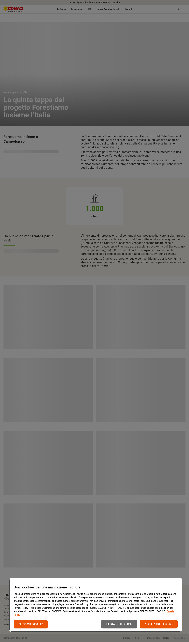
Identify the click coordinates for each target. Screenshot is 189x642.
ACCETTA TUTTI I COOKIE (159, 624)
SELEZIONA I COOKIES (31, 624)
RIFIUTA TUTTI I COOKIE (119, 624)
